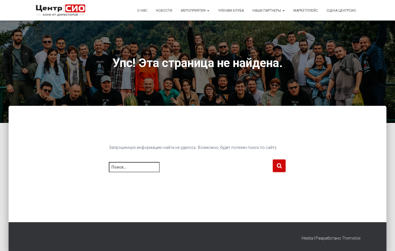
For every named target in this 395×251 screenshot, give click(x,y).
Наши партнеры (268, 11)
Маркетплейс (305, 11)
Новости (164, 11)
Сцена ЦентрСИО (341, 11)
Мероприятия (195, 11)
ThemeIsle (351, 238)
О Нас (142, 11)
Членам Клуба (231, 11)
